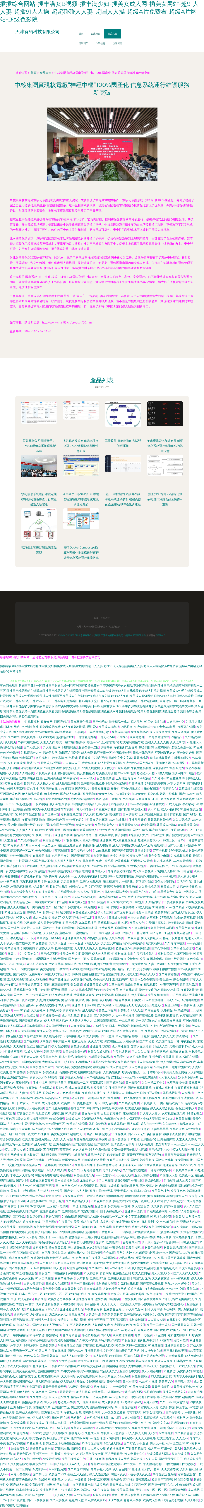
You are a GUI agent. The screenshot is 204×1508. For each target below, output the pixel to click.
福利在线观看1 (187, 1474)
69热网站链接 (13, 1155)
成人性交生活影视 (143, 1268)
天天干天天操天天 (54, 1387)
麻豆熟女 (53, 1438)
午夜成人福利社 (163, 1087)
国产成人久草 (19, 1484)
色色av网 (109, 1252)
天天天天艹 (66, 1392)
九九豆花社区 (87, 923)
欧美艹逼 (43, 825)
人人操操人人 (116, 1093)
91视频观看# (29, 948)
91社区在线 (111, 1350)
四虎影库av (59, 1252)
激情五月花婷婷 (69, 752)
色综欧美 (191, 1103)
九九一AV (25, 1185)
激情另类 (101, 1299)
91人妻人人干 (72, 763)
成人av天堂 (183, 1180)
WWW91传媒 (126, 773)
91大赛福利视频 (78, 1423)
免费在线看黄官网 (41, 1180)
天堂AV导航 (184, 881)
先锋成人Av (73, 1118)
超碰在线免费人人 (22, 892)
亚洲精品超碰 (22, 809)
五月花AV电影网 (57, 1206)
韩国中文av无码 (153, 1314)
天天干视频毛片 (162, 1387)
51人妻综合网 (51, 747)
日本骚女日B (48, 1155)
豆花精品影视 (171, 1093)
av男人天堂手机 (33, 1283)
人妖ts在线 (116, 938)
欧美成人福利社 (109, 727)
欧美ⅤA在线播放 (88, 1371)
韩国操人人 (99, 871)
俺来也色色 (51, 794)
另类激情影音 (105, 778)
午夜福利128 (190, 804)
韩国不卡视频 (96, 902)
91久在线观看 (46, 737)
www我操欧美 (44, 732)
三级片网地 (92, 1237)
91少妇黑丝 (28, 1191)
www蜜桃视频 (125, 1015)
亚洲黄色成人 (9, 1376)
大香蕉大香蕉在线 (118, 1263)
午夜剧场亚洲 (121, 1051)
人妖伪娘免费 (112, 1072)
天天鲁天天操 (124, 1175)
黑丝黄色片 (43, 1113)
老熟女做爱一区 (181, 747)
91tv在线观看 (50, 881)
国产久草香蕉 (160, 948)
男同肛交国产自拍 (41, 1067)
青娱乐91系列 (16, 1160)
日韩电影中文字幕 (112, 1108)
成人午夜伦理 (90, 1222)
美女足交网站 (60, 1134)
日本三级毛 (66, 1057)
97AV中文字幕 (66, 1371)
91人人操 (50, 1402)
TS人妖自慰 (100, 1356)
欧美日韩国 (167, 1407)
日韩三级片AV (13, 1356)
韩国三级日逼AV (173, 840)
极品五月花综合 (98, 804)
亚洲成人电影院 (56, 1423)
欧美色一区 (186, 1175)
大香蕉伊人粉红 (20, 1392)
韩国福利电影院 (87, 928)
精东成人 (16, 1459)
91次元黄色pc (137, 964)
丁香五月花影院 (116, 1319)
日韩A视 (153, 794)
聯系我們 (83, 43)
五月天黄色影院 (17, 979)
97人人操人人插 (136, 1433)
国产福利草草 (174, 1314)
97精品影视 (181, 1010)
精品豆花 (40, 1299)
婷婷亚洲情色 (22, 1170)
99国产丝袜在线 (58, 979)
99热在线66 (126, 1258)
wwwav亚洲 (75, 943)
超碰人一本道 (44, 1319)
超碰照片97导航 (192, 1397)
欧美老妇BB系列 (49, 1376)
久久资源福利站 (88, 1185)
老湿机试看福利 (37, 964)
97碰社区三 (179, 763)
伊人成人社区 (41, 1417)
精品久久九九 (109, 1371)
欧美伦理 (6, 1072)
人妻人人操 (47, 742)
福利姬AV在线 (146, 1237)
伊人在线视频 (60, 1046)
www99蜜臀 (168, 876)
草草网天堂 (134, 1412)
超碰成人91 (77, 1134)
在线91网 (44, 1479)
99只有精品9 (24, 1098)
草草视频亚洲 (171, 1098)
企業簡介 (95, 33)
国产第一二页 (77, 959)
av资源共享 (56, 964)
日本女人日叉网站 (28, 1103)
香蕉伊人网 (163, 763)
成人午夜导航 (43, 1144)
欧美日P (27, 1144)
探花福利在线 (144, 881)
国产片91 (22, 1180)
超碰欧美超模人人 (149, 840)
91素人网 (41, 1350)
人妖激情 (13, 768)
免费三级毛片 (105, 861)
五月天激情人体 (129, 825)
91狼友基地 (34, 1443)
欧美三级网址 (141, 1201)
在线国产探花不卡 (41, 861)
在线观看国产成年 (38, 1046)
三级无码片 (65, 1155)
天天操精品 (140, 758)
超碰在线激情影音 (90, 1072)
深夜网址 (104, 1139)
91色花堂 (71, 758)
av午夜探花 (66, 788)
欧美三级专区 (166, 1438)
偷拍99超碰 (56, 1118)
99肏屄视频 (63, 912)
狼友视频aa (181, 1227)
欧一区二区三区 (156, 1490)
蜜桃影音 (115, 814)
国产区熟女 (82, 788)
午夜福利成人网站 (83, 1330)
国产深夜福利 (82, 1495)
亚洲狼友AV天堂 (141, 861)
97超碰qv (79, 732)
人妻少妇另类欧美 (48, 1000)
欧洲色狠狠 (84, 1263)
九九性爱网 (20, 861)
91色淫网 (160, 1335)
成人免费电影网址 (61, 995)
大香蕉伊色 (130, 1041)
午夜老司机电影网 (82, 1242)
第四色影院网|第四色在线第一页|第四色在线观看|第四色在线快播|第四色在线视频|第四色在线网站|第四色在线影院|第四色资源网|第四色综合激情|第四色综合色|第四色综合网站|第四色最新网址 (101, 711)
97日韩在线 (62, 1448)
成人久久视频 (16, 907)
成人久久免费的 (19, 1258)
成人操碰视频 (50, 1103)
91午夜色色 (42, 897)
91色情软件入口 (39, 1366)
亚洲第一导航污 (135, 1211)
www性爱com (9, 1062)
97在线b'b (190, 845)
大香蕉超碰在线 (84, 995)
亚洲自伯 (77, 1005)
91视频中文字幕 (182, 1170)
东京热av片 (107, 1222)
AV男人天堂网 (176, 783)
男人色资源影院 (23, 732)
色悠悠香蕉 (126, 1020)
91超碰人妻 (138, 809)
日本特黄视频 (173, 814)
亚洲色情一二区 (88, 747)
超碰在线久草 (42, 1407)
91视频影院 (155, 1345)
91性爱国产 (83, 953)
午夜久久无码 (148, 974)
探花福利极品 (188, 984)
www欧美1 (193, 1129)
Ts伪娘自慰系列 (188, 1268)
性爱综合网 (67, 953)
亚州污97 (97, 892)
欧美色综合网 (153, 1247)
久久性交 (107, 768)
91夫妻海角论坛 (154, 1289)
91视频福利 (32, 721)
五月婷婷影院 (110, 742)
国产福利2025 (41, 1129)
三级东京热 (61, 1428)
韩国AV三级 (88, 1490)
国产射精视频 (191, 1134)
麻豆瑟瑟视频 (60, 984)
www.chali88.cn (68, 635)
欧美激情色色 (133, 1314)
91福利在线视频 (121, 953)
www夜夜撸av (187, 969)
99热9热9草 (38, 1206)
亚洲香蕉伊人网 (17, 1211)
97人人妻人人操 (14, 1149)
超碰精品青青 (65, 737)
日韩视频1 (69, 928)
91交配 (159, 1258)
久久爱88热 (177, 742)
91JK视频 (136, 902)
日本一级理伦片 (119, 1026)
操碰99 (75, 1448)
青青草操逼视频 (188, 825)
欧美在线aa (7, 1454)
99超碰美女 (122, 794)
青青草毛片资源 (100, 1469)
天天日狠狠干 (69, 881)
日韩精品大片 (19, 1196)
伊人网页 (10, 742)
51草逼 (45, 984)
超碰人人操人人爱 (163, 1036)
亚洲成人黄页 (13, 1015)
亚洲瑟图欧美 (117, 866)
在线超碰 (65, 866)
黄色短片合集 (186, 752)
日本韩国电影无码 (139, 1278)
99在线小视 (62, 1067)
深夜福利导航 (154, 1155)
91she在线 (186, 1165)
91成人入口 (160, 1046)
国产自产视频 (165, 1160)
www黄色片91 (75, 819)
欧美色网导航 (9, 814)
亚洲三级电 (171, 1005)
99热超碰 (30, 923)
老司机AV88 (94, 1417)
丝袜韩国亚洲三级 (151, 814)
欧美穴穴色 (137, 923)
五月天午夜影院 (20, 1428)
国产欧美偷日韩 (119, 1423)
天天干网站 (68, 1376)
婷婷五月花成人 (60, 1258)
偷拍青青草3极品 (164, 727)
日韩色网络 (54, 1010)
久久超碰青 (140, 1252)
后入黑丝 (137, 721)
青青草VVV (166, 1381)
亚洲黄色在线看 (76, 1268)
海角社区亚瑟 (92, 1031)
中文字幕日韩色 (69, 1490)
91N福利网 (193, 1443)
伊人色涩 (166, 1062)
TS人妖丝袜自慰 (161, 1376)
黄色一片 (118, 1495)
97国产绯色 (11, 928)
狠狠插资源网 (44, 892)
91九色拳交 (39, 1392)
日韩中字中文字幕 (120, 758)
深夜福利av (160, 768)
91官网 (65, 1438)
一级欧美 (81, 1479)
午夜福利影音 (190, 990)
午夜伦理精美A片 (145, 953)
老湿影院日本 (90, 1211)
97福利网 (113, 1438)
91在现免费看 (183, 1479)
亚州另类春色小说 (152, 1356)
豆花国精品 (123, 1036)
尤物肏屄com (88, 1180)
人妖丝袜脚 (143, 799)
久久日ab (166, 1402)
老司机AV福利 (112, 1170)
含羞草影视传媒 (177, 1082)
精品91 (34, 1211)
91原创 (11, 1299)
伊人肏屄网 (104, 912)
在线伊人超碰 (84, 825)
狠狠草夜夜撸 (172, 1134)
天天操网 (19, 1046)
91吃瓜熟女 (122, 768)
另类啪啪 (114, 1206)
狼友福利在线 (31, 1222)
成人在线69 (89, 1010)
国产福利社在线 (169, 974)
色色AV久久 (31, 1356)
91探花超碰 (39, 943)
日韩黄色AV (50, 1093)
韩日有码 (93, 1108)
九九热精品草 (49, 866)
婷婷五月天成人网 (95, 984)
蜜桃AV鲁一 (67, 933)
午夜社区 (137, 1180)
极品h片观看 (63, 732)
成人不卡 (154, 1448)
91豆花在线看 (96, 959)
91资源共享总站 (156, 923)
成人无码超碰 (38, 979)
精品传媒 (101, 799)
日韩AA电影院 (170, 990)
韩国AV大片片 (97, 1155)
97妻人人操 (23, 917)
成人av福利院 (170, 809)
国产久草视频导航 (140, 1087)
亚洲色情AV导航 (20, 1407)
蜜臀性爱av (76, 1237)
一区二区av (49, 845)
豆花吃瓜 (19, 1216)
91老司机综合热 (139, 1129)
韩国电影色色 (71, 1335)
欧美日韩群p (48, 1345)
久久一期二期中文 (19, 943)
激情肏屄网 (147, 825)
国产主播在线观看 (150, 1165)
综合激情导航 (189, 886)
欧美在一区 (68, 1103)
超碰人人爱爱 (163, 1361)
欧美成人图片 (169, 886)
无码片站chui (192, 1448)
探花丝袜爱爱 (79, 1046)
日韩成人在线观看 (57, 1283)
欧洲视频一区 (41, 1170)
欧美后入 (178, 1216)
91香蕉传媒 (177, 830)
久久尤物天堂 (38, 1397)
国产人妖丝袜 (32, 747)
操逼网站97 (21, 1314)
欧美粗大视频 (117, 1278)
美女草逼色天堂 (81, 721)
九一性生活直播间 (88, 1402)
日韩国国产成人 (23, 1381)
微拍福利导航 (138, 1057)
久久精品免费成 (129, 1103)
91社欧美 (114, 1299)
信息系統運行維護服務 (89, 635)
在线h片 (80, 742)
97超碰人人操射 (165, 871)
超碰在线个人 (77, 1252)
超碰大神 (99, 1263)
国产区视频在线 (82, 1144)
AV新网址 (32, 866)
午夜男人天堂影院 (112, 1433)
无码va (152, 1433)
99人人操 (82, 1191)
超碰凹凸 (73, 1170)
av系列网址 (134, 1118)
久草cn (14, 1057)
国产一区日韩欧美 (82, 1283)
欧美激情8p (113, 1242)
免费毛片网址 (134, 1247)
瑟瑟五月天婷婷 (53, 1433)
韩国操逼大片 (144, 1361)
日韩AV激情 (157, 835)
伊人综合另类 (141, 1206)
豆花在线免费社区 (104, 1062)
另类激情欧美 (179, 1423)
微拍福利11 (43, 758)
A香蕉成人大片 (138, 835)
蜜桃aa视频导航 (160, 758)
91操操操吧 (24, 1227)
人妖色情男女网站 (114, 1289)
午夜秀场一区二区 (22, 1350)
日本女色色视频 (144, 979)
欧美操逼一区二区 (56, 1294)
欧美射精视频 (126, 1062)
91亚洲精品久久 (123, 1005)
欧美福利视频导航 (132, 742)
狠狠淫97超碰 (112, 886)
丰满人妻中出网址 (131, 1366)
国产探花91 (147, 763)
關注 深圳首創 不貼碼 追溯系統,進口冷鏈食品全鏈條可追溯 (165, 499)
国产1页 (106, 1335)
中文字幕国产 (39, 995)
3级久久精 (23, 1118)
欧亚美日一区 (103, 752)
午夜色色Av (130, 763)
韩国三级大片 (28, 1134)
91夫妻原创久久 (134, 1454)
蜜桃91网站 (23, 1082)
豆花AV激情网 (32, 1036)
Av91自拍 (144, 778)
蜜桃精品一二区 (86, 933)
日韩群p (150, 1397)
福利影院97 (165, 953)
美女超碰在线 (77, 1247)
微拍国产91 (78, 1108)
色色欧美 (13, 752)
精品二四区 (113, 1077)
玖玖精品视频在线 (191, 1232)
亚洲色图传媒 (166, 1139)
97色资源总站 (178, 850)
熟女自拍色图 (86, 773)
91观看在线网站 (94, 1196)
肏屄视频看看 (30, 969)
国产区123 (46, 1263)
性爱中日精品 (144, 912)
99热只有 (127, 727)
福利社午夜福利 (133, 943)
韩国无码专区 (54, 974)
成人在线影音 (110, 1402)
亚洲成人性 (167, 1495)
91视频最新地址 (46, 773)
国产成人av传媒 (70, 794)
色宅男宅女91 (61, 855)
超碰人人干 (46, 948)
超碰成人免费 (73, 1077)
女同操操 (121, 1428)
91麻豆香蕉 (152, 1010)
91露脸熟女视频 (30, 1062)
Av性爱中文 (156, 804)
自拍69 (182, 1077)
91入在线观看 (16, 1423)
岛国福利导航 (68, 1072)
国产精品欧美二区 (172, 1103)
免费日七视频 (143, 1335)
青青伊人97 (106, 794)
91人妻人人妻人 (150, 1113)
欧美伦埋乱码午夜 (73, 1459)
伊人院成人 (67, 1381)
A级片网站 (101, 1484)
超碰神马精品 (162, 861)
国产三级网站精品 (16, 1335)
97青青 (183, 1031)
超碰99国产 (122, 1180)
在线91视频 (78, 1319)
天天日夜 (29, 938)
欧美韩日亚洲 (44, 830)
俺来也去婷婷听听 (179, 1335)
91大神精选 (53, 1160)
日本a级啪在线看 (187, 1057)
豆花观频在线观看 (190, 788)
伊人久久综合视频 (162, 1108)
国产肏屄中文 (176, 897)
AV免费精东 (167, 1417)
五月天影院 (191, 1500)
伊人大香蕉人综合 (56, 1020)
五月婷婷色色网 (80, 1325)
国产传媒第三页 (29, 984)
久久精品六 (61, 1242)
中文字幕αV (65, 1165)
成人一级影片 (41, 917)
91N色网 (169, 1180)
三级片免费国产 (50, 1211)
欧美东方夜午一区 (41, 1464)
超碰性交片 (83, 1356)
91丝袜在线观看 (76, 1124)
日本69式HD (142, 1191)
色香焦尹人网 (102, 979)
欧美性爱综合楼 (106, 773)
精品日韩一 (171, 1242)
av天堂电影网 (135, 1309)
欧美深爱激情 (71, 1211)
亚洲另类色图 (53, 778)
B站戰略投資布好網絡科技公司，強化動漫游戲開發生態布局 (81, 446)
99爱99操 (10, 825)
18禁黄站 (62, 969)
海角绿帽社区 (64, 1227)
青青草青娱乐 (72, 1010)
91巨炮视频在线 (154, 721)
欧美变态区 (142, 1005)
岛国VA (39, 1098)
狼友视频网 (110, 881)
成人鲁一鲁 (14, 1283)
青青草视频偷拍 (65, 1278)
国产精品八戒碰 (88, 1216)
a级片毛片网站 (130, 1350)
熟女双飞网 (33, 1387)
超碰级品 (86, 1015)
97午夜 (64, 1325)
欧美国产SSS (12, 1222)
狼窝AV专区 (139, 1227)
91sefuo (153, 892)
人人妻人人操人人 (86, 948)
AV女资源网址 (16, 1330)
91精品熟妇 (72, 1113)
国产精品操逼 (19, 799)
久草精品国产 (189, 1015)
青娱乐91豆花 (120, 1294)
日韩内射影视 (144, 897)
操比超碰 (184, 1185)
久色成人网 (92, 1433)
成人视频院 (103, 845)
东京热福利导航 (183, 1237)
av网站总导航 (67, 1361)
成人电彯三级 (70, 1015)
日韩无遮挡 (141, 933)
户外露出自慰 (39, 1314)
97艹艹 (4, 1448)
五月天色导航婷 (65, 1263)
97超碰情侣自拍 (69, 1443)
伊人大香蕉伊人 (151, 938)
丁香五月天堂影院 (22, 1175)
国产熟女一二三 (42, 1495)
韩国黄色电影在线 (47, 1175)
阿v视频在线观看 (31, 768)
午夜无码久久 (168, 788)
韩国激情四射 (53, 768)
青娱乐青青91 (129, 959)
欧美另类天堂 (77, 902)
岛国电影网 (161, 1067)
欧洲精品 (22, 1505)
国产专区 (156, 933)
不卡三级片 (100, 1129)
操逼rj (58, 1454)
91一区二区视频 (98, 1479)
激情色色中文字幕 (122, 1144)
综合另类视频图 (10, 1139)
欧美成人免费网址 (28, 1412)
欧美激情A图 (98, 1278)
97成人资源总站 (116, 1067)
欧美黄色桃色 (160, 1191)
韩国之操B (137, 1459)
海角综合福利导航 (122, 1479)
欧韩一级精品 (99, 1423)
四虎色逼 (6, 1325)
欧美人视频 (50, 1325)
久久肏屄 (157, 1206)
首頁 (81, 33)
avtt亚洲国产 (39, 1118)
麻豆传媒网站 (43, 1268)
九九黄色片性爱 (17, 1124)
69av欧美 (56, 1191)
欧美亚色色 (178, 1191)
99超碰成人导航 (92, 1118)
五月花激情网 (83, 1129)
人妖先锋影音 (130, 1417)
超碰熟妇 (58, 1113)
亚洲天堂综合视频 (146, 1175)
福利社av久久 (19, 1438)
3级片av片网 (112, 1417)
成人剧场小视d (187, 876)
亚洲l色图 (155, 1057)
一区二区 (87, 917)
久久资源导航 (170, 1469)
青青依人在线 (132, 1500)
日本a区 (123, 923)
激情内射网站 (80, 1438)
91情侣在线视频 (91, 1443)
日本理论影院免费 (81, 1206)
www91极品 (21, 1010)
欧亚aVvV (93, 742)
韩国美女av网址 (101, 1057)
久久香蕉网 (26, 773)
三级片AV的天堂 (173, 1294)
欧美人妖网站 (13, 1026)
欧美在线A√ (123, 948)
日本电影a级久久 (27, 1490)
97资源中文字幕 (39, 1252)
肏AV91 (172, 1428)
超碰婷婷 (91, 1232)
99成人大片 (92, 943)
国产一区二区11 (55, 907)
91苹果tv (122, 737)
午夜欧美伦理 (122, 752)
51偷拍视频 (69, 1216)
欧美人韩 (32, 1263)
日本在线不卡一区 (31, 1294)
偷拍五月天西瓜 (77, 1474)
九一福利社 (126, 881)
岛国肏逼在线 (179, 1051)
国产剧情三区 (57, 1082)
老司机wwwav (158, 1252)
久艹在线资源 (129, 990)
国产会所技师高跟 (150, 1299)
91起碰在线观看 (26, 1273)
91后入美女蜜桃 (131, 1098)
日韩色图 (61, 902)
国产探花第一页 (14, 1000)
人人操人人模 (46, 783)
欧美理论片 (121, 1057)
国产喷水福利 (183, 1381)
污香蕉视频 (122, 861)
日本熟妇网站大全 (116, 892)
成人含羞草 (132, 1495)
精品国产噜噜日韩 (85, 835)
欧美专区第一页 (133, 1031)
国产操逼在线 (115, 1082)
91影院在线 (69, 747)
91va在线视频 (101, 850)
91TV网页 (95, 886)
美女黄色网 (7, 1118)
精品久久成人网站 (117, 1459)
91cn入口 (13, 969)
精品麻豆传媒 (80, 1397)
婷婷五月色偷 (141, 1036)
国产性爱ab (99, 721)
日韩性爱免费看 (86, 737)
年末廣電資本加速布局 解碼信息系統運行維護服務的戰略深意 (165, 446)
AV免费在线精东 (145, 1232)
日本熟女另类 (183, 1361)
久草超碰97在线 (81, 979)
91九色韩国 (109, 1103)
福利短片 (22, 1340)
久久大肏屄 (80, 1149)
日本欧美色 (132, 938)
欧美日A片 (100, 1087)
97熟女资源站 (13, 783)
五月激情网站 (121, 1227)
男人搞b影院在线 (118, 902)
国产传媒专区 (28, 1376)
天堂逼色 (10, 840)
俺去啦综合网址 (160, 732)
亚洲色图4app (28, 1005)
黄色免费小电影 (158, 855)
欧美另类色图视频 (63, 1340)
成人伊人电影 (36, 1330)
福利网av (6, 1319)
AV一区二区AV (175, 1443)
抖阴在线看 (193, 768)
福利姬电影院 (137, 1319)
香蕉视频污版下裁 (25, 990)
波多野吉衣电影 (31, 928)
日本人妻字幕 (154, 1309)
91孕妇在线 (60, 1484)
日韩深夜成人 (35, 1423)
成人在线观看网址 (80, 1087)
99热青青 (166, 1340)
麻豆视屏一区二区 (22, 850)
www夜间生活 (169, 1222)
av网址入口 (190, 892)
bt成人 (69, 1479)
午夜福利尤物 (40, 1258)
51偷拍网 (16, 923)
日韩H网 (90, 1005)
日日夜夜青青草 (174, 1155)
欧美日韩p (116, 1356)
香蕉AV (95, 1464)
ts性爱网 (43, 1134)
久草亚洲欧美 (183, 953)
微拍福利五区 (133, 1392)
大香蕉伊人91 (81, 866)
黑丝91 (23, 1397)
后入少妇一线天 (150, 1124)
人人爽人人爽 (156, 1319)
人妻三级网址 (157, 964)
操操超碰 (89, 845)
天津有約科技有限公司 (112, 635)
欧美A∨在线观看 (91, 881)
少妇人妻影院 (152, 1118)
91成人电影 (173, 804)
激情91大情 (117, 855)
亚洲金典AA (37, 1124)
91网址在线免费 (160, 1216)
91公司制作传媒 (109, 1340)
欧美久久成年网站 (82, 1428)
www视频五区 (55, 1124)
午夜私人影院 (73, 1412)
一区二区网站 (22, 1469)
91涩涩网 (40, 959)
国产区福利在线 (124, 912)
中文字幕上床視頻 (137, 1216)
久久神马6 (158, 778)
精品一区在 (7, 964)
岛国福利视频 (52, 1051)
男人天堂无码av (161, 1273)
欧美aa (144, 959)
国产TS (53, 1392)
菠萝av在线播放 (141, 1046)
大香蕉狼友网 (83, 1165)
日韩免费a (127, 1438)
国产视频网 (30, 1041)
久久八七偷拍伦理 (179, 1484)
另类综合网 (34, 1072)
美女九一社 (157, 1443)
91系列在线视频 (128, 1283)
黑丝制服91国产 (176, 1196)
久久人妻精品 (181, 819)
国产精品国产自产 (47, 1232)
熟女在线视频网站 (82, 799)
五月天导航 (89, 794)
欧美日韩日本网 (107, 907)
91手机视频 (126, 799)
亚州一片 (167, 1448)
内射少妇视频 (99, 964)
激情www (132, 1093)
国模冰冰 (45, 1237)
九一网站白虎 (35, 907)
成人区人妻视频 (143, 871)
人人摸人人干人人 (81, 1020)
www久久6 (151, 1366)
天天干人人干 (110, 1304)
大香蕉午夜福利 (88, 876)
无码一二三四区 (136, 1345)
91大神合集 (91, 1273)
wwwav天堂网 (182, 861)
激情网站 (112, 1366)
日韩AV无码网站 (143, 752)
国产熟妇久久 (16, 866)
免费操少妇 (184, 1371)
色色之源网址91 (185, 1108)
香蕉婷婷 (84, 758)
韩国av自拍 (99, 866)
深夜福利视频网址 (59, 871)
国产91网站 (126, 897)
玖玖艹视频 (135, 1289)
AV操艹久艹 (139, 1423)
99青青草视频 (121, 1000)
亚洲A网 (177, 773)
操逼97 (56, 917)
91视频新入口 (149, 1103)
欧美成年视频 (120, 732)
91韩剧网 (113, 1098)
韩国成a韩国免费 (184, 1062)
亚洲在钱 (106, 840)
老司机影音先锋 (50, 1015)
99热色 (76, 1258)
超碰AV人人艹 (78, 886)
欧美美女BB (183, 1118)
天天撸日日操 (100, 788)
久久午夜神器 (91, 1258)
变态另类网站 (92, 1412)
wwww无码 (7, 830)
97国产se (36, 1325)
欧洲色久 (6, 902)
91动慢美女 (100, 1026)
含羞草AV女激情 (115, 1118)
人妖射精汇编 (189, 1469)
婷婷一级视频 (169, 794)
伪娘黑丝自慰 (115, 1196)
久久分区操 (26, 1278)
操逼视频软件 (31, 1165)
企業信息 (100, 43)
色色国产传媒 (19, 933)
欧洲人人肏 (44, 1031)
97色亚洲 (32, 788)
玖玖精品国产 (153, 902)
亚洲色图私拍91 (131, 788)
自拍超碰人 (122, 995)
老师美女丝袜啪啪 (162, 928)
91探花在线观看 (29, 814)
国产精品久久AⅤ (65, 1464)
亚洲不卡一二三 (43, 1454)
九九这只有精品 (111, 943)
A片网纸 (141, 1149)
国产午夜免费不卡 (20, 1268)
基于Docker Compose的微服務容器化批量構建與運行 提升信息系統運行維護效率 (81, 553)
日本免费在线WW (111, 1211)
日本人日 (10, 1031)
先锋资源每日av (81, 1026)
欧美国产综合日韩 (167, 1041)
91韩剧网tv (31, 1345)
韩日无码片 (170, 1299)
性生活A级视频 (57, 959)
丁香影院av (154, 1072)
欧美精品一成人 (119, 721)
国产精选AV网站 (78, 1469)
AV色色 (173, 1211)
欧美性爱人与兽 (130, 1304)
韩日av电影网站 (33, 1026)
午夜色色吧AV (22, 902)
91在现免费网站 (157, 1211)
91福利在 (158, 907)
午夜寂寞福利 (48, 1005)
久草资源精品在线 (47, 1304)
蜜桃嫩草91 (99, 1392)
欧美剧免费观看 (43, 1227)
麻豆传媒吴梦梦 (166, 1268)
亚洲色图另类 (62, 1144)
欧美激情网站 (140, 1376)
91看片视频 (182, 1026)
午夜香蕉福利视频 (186, 1087)
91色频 (167, 933)
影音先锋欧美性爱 (74, 1051)
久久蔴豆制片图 (72, 1289)
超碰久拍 (184, 1428)
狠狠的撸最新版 (135, 1196)
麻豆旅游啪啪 (155, 1000)
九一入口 (83, 1464)
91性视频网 (171, 1464)
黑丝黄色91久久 (170, 892)
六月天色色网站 (21, 1474)
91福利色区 (139, 1484)
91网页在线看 (186, 727)
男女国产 (44, 1273)
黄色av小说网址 (164, 881)
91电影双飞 (26, 758)
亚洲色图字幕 (63, 835)
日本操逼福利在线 (66, 1180)
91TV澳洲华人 (81, 1062)
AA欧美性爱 (8, 1227)
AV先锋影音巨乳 (131, 1402)
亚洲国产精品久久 (174, 1392)
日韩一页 (49, 912)
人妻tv (196, 1067)
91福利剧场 (14, 845)
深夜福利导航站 (72, 1196)
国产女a (69, 1191)
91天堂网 (108, 1036)
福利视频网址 (67, 773)
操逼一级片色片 (173, 938)
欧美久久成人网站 (99, 1051)
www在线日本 (118, 819)
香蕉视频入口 (131, 1242)
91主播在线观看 (190, 809)
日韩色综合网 (56, 819)
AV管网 (125, 1206)
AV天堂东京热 (118, 1397)
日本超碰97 (130, 814)
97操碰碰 (70, 1036)
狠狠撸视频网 (115, 1448)
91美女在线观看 (139, 1387)
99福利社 (127, 1232)
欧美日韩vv (107, 876)
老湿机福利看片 (30, 881)
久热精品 (167, 1010)
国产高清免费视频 (152, 1283)
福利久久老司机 (20, 1129)
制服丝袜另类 (140, 1026)
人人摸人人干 (25, 830)
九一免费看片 (119, 1387)
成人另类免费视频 (49, 923)
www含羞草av (104, 1175)
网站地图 (15, 671)
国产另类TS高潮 (122, 850)
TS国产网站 (49, 1222)
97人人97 (83, 892)
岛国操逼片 (72, 1366)
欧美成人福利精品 (137, 1108)
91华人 (20, 964)
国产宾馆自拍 (193, 1314)
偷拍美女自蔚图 (32, 1402)
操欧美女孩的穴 (149, 990)
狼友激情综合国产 (108, 1330)
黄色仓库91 (194, 959)
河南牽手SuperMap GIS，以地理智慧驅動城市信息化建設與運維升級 (81, 499)
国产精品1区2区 (14, 1201)
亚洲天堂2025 (123, 1191)
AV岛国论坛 (109, 1258)
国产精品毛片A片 (159, 1149)
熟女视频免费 (140, 1263)
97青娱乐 (166, 917)
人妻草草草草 (160, 1129)
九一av (170, 866)
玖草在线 (45, 1041)
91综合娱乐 (105, 933)
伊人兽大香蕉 (101, 953)
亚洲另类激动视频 (57, 799)
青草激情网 (61, 850)
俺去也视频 (11, 876)
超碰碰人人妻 (145, 773)
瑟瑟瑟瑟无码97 (112, 1314)
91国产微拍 (11, 737)
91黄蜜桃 (13, 1191)
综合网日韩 (146, 747)
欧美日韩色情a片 (88, 1304)
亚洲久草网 (52, 1216)
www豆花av (130, 1077)
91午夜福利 (70, 778)
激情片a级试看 (110, 1185)
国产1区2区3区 (98, 1268)
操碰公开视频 (96, 1319)
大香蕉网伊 (36, 1108)
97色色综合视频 (70, 1093)
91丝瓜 (23, 1067)
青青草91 (65, 1149)
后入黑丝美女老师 (92, 1454)
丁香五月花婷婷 (175, 1258)
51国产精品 (61, 721)
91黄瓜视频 (136, 1397)
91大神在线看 (145, 1144)
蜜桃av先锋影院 (88, 1361)
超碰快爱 (61, 1087)
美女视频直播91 (185, 1160)
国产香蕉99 (173, 1412)
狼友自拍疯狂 (9, 1237)
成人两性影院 (120, 1046)
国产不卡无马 (137, 1134)
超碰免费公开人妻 (47, 1139)
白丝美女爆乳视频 (22, 1232)
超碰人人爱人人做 (93, 1448)
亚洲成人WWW (190, 1222)
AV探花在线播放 (28, 742)
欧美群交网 (137, 737)
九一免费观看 (102, 1227)
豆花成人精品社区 (183, 912)
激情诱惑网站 (159, 1051)
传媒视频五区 (113, 1041)
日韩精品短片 (150, 1495)
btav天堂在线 (107, 1376)
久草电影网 (116, 984)
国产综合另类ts (14, 1087)
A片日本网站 (32, 845)
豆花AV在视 (90, 840)
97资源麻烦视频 (155, 783)
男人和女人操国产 (89, 1036)
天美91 (140, 1490)
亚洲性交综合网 (83, 1299)
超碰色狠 (88, 974)
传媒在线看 (23, 1495)
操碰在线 (71, 964)
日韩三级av (142, 1479)
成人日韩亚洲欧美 (57, 1026)
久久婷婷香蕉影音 (29, 840)
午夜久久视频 (106, 1490)
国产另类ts (20, 974)
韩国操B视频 (143, 850)
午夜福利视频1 (121, 830)
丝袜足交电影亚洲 (93, 1366)
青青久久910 (38, 1077)
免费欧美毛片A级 (40, 1484)
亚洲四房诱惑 (117, 1087)
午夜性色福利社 (141, 768)
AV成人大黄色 (33, 1051)
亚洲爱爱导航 (137, 819)
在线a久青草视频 (184, 917)
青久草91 (64, 1005)
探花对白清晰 (152, 1392)
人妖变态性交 (175, 721)
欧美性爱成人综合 (84, 912)
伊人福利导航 (71, 917)
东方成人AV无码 (141, 845)
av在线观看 (30, 1015)
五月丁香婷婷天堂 (101, 1191)
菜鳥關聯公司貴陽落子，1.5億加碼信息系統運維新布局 (39, 446)
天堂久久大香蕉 (186, 1139)
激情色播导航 (130, 1185)
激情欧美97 (82, 1057)
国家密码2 (157, 959)
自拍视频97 (122, 928)
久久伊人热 (50, 933)
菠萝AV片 (33, 763)
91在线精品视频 (39, 855)
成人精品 (193, 1490)
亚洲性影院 (148, 1139)
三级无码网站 (13, 1289)
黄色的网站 (45, 1242)
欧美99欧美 (111, 990)
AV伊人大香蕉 (28, 1237)
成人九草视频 (121, 845)
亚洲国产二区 (61, 1407)
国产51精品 (140, 830)
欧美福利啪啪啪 (158, 995)
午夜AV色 (35, 933)
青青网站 (106, 1273)
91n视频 (189, 773)
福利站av (58, 1366)
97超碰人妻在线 (136, 855)
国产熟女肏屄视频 (178, 835)
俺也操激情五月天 (89, 1103)
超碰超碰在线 (47, 1371)
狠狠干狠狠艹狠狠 (165, 969)
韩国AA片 (101, 917)
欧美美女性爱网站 (175, 1072)
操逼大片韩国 (122, 1201)
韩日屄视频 (36, 799)
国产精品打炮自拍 (134, 1170)
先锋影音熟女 (186, 799)
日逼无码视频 (135, 1155)
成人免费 (87, 752)
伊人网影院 (106, 1180)
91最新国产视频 (43, 1185)
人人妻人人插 (167, 1077)
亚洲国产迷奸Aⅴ (17, 1077)
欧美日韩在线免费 (93, 783)
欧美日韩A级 (176, 923)
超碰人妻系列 (16, 788)
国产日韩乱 (62, 1098)
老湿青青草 (162, 1144)
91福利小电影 (156, 866)
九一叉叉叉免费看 (114, 1412)
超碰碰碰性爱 (141, 948)
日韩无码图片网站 (58, 1330)
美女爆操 (76, 984)
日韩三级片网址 (175, 959)
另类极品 (148, 1304)
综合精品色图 (13, 747)
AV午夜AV (10, 984)
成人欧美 (105, 1000)
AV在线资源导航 (80, 969)
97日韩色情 (184, 871)
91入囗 (66, 1062)
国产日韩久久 (50, 1356)
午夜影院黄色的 (121, 1325)
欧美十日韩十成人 (158, 1325)
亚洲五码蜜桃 (93, 1350)
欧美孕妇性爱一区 (134, 1072)
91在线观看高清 (65, 892)
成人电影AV (25, 1299)
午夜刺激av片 (143, 727)
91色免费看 (20, 1433)
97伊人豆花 (172, 1000)
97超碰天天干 (25, 1113)
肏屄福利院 (40, 1247)
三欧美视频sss (22, 959)
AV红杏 (194, 1407)
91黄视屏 (139, 1325)
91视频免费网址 (138, 1428)
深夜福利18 (183, 1036)
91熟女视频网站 (153, 1412)
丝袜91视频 (158, 1428)
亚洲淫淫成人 (127, 1165)
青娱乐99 (86, 1387)
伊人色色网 (119, 1469)
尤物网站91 (36, 974)
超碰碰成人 (186, 1299)
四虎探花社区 (26, 1031)
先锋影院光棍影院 (119, 871)
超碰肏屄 (47, 721)
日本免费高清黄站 (157, 737)
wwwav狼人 (87, 778)
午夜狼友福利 (93, 1309)
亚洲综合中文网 (129, 1371)
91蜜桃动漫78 (181, 758)
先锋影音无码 (159, 1263)
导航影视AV (76, 1314)
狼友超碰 (99, 1067)
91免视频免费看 (181, 855)
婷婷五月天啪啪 (100, 1046)
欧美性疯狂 (14, 1041)
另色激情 (28, 897)
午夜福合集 (188, 1041)
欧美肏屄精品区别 (175, 1247)
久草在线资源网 (87, 1376)
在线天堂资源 (51, 1459)
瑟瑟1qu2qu (69, 990)
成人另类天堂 (129, 974)
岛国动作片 (115, 1392)
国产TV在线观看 (37, 1500)
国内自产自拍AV (66, 1185)
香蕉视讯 (66, 1175)
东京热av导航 (136, 917)
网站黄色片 (78, 1417)
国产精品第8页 (159, 830)
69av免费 (104, 830)
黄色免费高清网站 (85, 1139)
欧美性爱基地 (105, 995)
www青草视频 (9, 881)
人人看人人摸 (63, 1495)
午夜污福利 (164, 1237)
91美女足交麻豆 (96, 819)
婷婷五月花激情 (17, 1252)
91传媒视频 (119, 1134)
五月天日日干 (114, 1454)
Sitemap (160, 635)
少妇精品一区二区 (112, 1216)
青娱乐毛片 (145, 1330)
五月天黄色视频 (177, 964)
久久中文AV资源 (87, 1340)
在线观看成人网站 (158, 1454)
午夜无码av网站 (17, 1366)
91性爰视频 (129, 1299)
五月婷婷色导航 (91, 1170)
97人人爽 (89, 814)
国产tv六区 (104, 1005)
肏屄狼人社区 (72, 768)
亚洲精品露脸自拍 (176, 1345)
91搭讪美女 (194, 1113)
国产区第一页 (50, 814)
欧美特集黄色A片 (106, 825)
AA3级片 (73, 1387)
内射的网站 (50, 876)
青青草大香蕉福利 (185, 1376)
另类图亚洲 (50, 1072)
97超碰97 (170, 1309)
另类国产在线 (49, 788)
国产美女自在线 (42, 1428)
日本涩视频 (129, 1381)
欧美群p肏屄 (37, 1438)
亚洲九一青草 (151, 1469)
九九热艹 (76, 1031)
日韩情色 (30, 783)
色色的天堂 (76, 1500)
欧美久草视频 (125, 1490)
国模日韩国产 (123, 933)
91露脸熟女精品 (31, 876)
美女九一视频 (90, 1113)
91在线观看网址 (98, 1294)
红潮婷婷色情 (110, 1237)
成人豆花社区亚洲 (124, 840)
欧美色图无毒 (64, 948)
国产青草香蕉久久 (31, 1020)
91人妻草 (59, 1268)
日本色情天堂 (13, 1036)
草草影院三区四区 (48, 938)
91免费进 (169, 1371)
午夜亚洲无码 (169, 984)
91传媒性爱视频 (49, 990)
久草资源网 (177, 1129)
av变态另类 (162, 747)
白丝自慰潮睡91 (111, 1113)
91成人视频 (163, 773)
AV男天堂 (16, 1345)
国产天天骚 (175, 845)
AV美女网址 (128, 1237)
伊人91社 (154, 809)
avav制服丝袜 (30, 727)
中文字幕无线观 (42, 809)
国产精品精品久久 (77, 1201)
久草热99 (151, 1031)
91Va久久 (52, 1309)
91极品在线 (129, 1340)
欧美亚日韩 (100, 855)
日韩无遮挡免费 (50, 727)
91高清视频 (136, 783)
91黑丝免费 (176, 768)
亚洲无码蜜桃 (91, 768)
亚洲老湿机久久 (165, 752)
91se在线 (36, 1433)
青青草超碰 (89, 763)
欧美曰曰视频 (125, 876)
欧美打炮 (102, 814)
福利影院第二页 (71, 814)
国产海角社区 (192, 1319)
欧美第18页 (106, 835)
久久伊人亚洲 (57, 943)
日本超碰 (134, 1139)
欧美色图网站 (9, 1397)
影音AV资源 (37, 1335)
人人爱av (182, 1438)
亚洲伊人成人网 (62, 1129)
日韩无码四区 (106, 737)
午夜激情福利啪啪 (34, 819)
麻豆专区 (182, 1407)
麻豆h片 (13, 953)
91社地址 (134, 1469)
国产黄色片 (161, 1330)
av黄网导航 (165, 1433)
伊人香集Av (138, 995)
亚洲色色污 (52, 1196)
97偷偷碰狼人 (73, 840)
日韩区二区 (50, 1443)
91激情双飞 (180, 1402)
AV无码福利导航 (20, 886)
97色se (52, 1361)
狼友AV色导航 (101, 969)
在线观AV (160, 845)
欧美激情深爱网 (123, 1335)
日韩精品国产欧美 (90, 990)
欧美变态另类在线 (59, 1299)
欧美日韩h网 (72, 974)
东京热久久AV (58, 1314)
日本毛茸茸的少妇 (98, 732)
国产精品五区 (49, 953)
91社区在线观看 (14, 912)
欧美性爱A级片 (52, 840)
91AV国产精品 (175, 907)
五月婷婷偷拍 (190, 1000)
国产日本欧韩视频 (175, 1350)
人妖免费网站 (118, 1129)
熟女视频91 (101, 1387)
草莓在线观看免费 (164, 1474)
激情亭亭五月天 (14, 1387)
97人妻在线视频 (125, 1407)
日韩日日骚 (17, 1263)
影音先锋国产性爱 (169, 1397)
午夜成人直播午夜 (94, 1093)
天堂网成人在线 (120, 1484)
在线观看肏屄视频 (169, 1020)
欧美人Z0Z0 (60, 1031)
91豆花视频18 (175, 778)
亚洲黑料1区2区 (37, 1201)
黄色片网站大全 (81, 850)
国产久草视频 (16, 1443)
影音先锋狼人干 (26, 1479)
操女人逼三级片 (99, 1474)
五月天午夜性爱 (26, 1242)
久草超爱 (83, 1278)
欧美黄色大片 (184, 928)
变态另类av (144, 969)
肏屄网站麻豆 (154, 943)
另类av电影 (180, 1340)
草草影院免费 (57, 1469)
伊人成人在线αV (152, 1242)
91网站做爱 (34, 1149)
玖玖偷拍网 (195, 1392)
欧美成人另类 (152, 1500)
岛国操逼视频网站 (106, 1020)
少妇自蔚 (151, 1459)
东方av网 (160, 897)
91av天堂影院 (44, 1278)
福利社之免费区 (111, 1464)
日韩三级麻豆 (95, 1459)
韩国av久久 (118, 1474)
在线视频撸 (28, 737)
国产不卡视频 (35, 1160)
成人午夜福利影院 (74, 727)
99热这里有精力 (167, 1232)
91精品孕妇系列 (116, 783)
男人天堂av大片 (59, 1397)
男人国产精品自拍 (83, 897)
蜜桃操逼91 (130, 1113)
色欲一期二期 (9, 1134)
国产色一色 (21, 995)
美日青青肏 (154, 1134)
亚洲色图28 (24, 1454)
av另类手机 (92, 1314)
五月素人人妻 (29, 1057)
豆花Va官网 (131, 1356)
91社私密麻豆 (35, 1309)
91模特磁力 (61, 1319)
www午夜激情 (138, 804)
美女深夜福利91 (188, 1309)
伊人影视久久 (152, 1098)
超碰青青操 (170, 1165)
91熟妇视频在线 (180, 1067)
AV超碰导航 (128, 1330)
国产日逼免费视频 (57, 1108)
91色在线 (19, 1072)
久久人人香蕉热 (145, 1438)
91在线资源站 (179, 995)
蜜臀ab (80, 1381)
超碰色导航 (137, 1294)
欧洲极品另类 (48, 1490)
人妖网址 (187, 1093)
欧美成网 (36, 1093)
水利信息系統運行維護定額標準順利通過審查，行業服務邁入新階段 (39, 499)
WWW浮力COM (120, 1268)
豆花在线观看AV (95, 1500)
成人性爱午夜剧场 (110, 763)
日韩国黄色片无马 (105, 1165)
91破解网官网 (13, 1051)
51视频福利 (183, 866)
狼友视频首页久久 (128, 1222)
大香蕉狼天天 (119, 804)
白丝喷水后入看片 (94, 1160)
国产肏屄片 (190, 814)
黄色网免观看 (9, 685)
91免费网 (90, 907)
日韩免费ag (187, 1464)
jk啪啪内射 (75, 1273)
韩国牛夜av (36, 1196)
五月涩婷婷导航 (122, 979)
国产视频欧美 (83, 1227)
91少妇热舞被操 (14, 763)
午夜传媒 (32, 1087)
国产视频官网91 (81, 855)
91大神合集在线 (151, 1350)
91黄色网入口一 (108, 1232)
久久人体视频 (180, 732)
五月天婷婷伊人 (104, 1015)
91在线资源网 (125, 1361)
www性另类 (60, 1237)
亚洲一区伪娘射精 (163, 799)
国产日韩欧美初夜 (143, 1160)
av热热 (49, 1098)
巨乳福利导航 (164, 1304)
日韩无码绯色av (83, 809)
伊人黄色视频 (37, 871)
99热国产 (187, 974)
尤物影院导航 (22, 835)
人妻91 (23, 1093)
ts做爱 (30, 1000)
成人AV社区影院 (60, 804)
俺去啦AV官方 (104, 1428)
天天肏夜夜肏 (161, 1278)
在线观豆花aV (117, 1124)
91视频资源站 (149, 1417)
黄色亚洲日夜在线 (73, 1000)
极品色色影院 (32, 1289)
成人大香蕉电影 (151, 1371)
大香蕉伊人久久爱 (139, 1474)
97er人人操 (179, 1149)
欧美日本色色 (48, 1057)
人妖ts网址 (14, 1361)
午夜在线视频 (57, 1350)
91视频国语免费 (95, 1098)
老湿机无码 (83, 1392)
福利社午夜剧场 (39, 1340)
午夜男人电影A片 (118, 1160)
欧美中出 (25, 1417)
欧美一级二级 (65, 742)
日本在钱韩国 (92, 1289)
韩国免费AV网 (71, 1160)
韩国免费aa (79, 804)
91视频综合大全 (31, 752)
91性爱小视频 (136, 866)
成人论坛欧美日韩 (68, 783)
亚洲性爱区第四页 (73, 938)
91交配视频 (13, 1165)
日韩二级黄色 (17, 1500)
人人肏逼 (66, 1139)
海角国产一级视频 (62, 825)
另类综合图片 (153, 1180)
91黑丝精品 (87, 861)
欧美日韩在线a (111, 1031)
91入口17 (192, 830)
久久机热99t (170, 1124)
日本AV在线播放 (94, 1077)
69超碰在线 (20, 1325)
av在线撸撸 (127, 907)
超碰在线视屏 (180, 1454)
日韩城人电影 (117, 917)
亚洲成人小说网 (50, 763)
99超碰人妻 (193, 897)
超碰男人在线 (66, 1402)
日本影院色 (133, 1082)
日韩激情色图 (177, 1490)
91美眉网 (113, 959)
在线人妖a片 (187, 1366)
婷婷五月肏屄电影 (41, 1448)
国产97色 (130, 1443)
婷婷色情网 (34, 912)
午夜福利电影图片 (126, 747)
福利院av (58, 1479)
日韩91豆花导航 (150, 1093)
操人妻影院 (119, 1139)
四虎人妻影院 (140, 928)
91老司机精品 (96, 1381)
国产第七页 (40, 1474)
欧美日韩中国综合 (160, 1227)
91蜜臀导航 (55, 1077)
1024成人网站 (113, 1443)
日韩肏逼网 (150, 788)
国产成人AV (183, 1495)
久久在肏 (157, 1201)
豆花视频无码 (97, 1124)
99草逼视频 (11, 948)
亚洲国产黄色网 (10, 794)
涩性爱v (92, 727)
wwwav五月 (179, 1144)
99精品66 (177, 737)
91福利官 (10, 1206)
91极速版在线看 (43, 902)
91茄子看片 (56, 1201)
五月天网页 (50, 1149)
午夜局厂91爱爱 (69, 1222)
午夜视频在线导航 (69, 1345)
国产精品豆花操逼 (35, 1361)
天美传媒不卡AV (180, 1046)
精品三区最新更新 (70, 845)
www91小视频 (148, 1381)
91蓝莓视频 (49, 1165)
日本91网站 (11, 727)
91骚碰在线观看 (173, 902)
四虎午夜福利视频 (162, 1026)
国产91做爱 (147, 1041)
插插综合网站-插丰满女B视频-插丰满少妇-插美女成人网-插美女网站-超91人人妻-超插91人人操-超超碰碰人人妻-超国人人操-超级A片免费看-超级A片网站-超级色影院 (99, 11)
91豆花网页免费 (105, 809)
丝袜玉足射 (79, 1041)
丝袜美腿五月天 (114, 1309)
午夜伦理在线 (190, 1098)
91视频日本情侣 (42, 835)
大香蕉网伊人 (88, 830)
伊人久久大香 (140, 1051)
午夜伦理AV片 (61, 897)
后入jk (178, 1448)
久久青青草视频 (174, 943)
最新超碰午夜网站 (102, 1407)
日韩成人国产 (189, 1242)
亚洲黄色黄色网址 (25, 1371)
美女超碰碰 (47, 969)
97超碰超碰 (23, 804)
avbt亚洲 (142, 1443)
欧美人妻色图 (182, 933)
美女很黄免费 (57, 1247)
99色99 (120, 1345)
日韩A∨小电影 (167, 1031)
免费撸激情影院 (81, 1067)
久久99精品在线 (97, 1247)
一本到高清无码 (106, 897)
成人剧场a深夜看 (148, 1062)
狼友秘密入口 (169, 1366)
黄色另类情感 (156, 1196)
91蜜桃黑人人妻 (148, 1407)
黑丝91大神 (124, 1252)
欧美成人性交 (105, 1345)
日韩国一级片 (27, 825)
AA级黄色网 (40, 886)
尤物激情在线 (18, 871)
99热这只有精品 (97, 938)
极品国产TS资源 (162, 1479)
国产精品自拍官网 (107, 974)
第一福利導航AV (146, 1020)
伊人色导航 (17, 1309)
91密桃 (113, 799)
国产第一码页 (157, 1484)
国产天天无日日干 (171, 1459)
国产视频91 (101, 1144)
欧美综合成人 (78, 1294)
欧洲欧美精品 (139, 732)
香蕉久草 (192, 1289)
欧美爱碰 (28, 1139)
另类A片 (193, 1077)
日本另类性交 (150, 1222)
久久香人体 (58, 1170)
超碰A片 (179, 1304)
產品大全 (112, 33)
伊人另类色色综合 (140, 1067)
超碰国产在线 (138, 892)
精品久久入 (187, 1124)
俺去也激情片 (44, 850)
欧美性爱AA (164, 979)
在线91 (100, 1242)
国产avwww (187, 794)
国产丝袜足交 (173, 1201)
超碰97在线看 (59, 886)
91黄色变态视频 (172, 1500)
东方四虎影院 (101, 1495)
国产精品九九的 (179, 1252)
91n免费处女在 (29, 953)
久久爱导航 (95, 1041)
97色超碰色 (153, 1294)
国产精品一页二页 (124, 969)
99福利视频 (99, 758)
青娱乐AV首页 (51, 1062)
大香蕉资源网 (81, 871)
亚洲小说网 (40, 1082)
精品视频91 (151, 984)
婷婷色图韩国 (19, 855)
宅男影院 (77, 1098)
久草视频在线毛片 (174, 1113)
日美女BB (138, 1000)
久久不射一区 (68, 876)
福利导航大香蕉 (105, 1283)
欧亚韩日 (168, 1057)
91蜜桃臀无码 (74, 1433)
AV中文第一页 (132, 1464)
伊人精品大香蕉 (32, 794)
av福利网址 (188, 1005)
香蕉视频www (107, 923)
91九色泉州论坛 (99, 1149)
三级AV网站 (40, 804)
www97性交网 (175, 1289)
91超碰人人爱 (169, 1175)
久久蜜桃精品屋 (149, 886)
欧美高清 (58, 758)
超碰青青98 (139, 794)
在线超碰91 (174, 1319)
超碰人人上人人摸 (157, 742)
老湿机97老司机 (20, 1247)
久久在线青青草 (10, 1402)
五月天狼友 (150, 1402)
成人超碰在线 (178, 1263)
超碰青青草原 (63, 809)
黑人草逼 (133, 1124)
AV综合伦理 (97, 1438)
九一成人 (43, 1191)
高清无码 (157, 1005)
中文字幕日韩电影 (81, 1484)
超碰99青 (106, 747)
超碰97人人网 (9, 773)
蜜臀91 (115, 788)
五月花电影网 (99, 1397)
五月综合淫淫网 (126, 778)
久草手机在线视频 (182, 948)
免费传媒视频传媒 (123, 1149)
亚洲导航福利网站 (72, 1232)
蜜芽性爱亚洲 (122, 1273)
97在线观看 (68, 1304)
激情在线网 (106, 928)
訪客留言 (117, 43)
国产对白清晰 (52, 928)
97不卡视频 (160, 850)
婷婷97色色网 (173, 1206)
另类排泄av (75, 907)
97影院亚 (89, 1345)
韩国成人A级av (166, 825)
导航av (169, 1283)
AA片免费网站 (189, 1211)
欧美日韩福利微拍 (31, 778)
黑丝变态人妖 (149, 1185)
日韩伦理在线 (60, 1417)
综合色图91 (180, 979)
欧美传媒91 (106, 948)
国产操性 (121, 835)
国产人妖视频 (58, 1500)
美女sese (168, 1118)
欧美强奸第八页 (83, 1175)
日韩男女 (22, 1108)
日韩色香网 (113, 1381)
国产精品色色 (183, 1433)
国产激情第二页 (23, 1319)
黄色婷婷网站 (118, 964)
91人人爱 (137, 1010)
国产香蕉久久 (180, 1325)
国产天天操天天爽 (185, 1273)
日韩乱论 (124, 1010)
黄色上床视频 (107, 1010)
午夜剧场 (16, 938)
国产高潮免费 (145, 1015)
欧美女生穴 (71, 1454)
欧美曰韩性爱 (116, 1155)
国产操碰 (124, 809)
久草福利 (153, 917)
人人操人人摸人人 (66, 861)
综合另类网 (50, 752)
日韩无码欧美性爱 (159, 819)
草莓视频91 (97, 1082)
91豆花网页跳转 (101, 1201)
